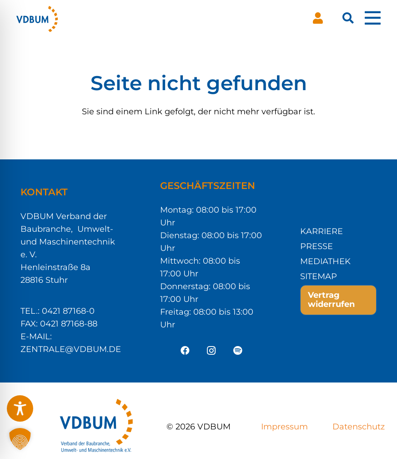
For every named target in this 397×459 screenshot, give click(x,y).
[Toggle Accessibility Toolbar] (20, 408)
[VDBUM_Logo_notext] (37, 18)
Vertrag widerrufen (331, 299)
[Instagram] (211, 350)
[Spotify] (237, 350)
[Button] (318, 18)
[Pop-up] (373, 18)
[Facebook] (185, 350)
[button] (348, 18)
